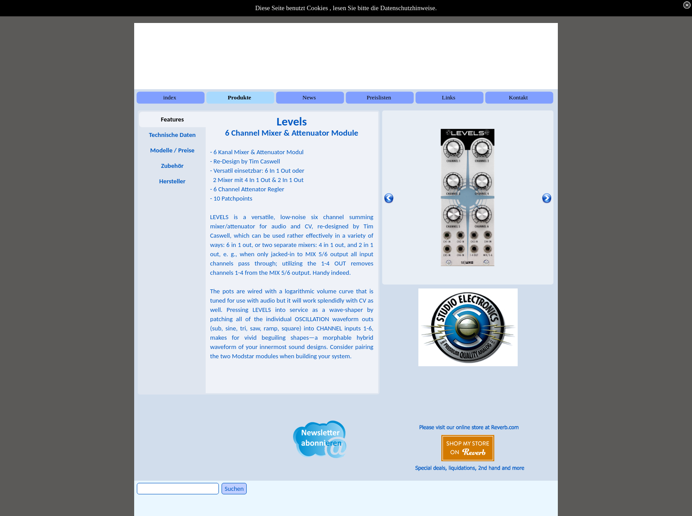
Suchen (234, 489)
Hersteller (172, 181)
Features (172, 119)
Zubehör (172, 166)
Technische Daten (172, 135)
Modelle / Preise (172, 150)
